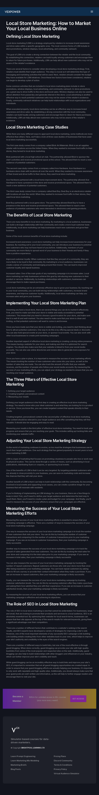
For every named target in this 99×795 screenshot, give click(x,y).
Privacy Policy (60, 769)
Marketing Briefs (19, 765)
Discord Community (63, 760)
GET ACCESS (78, 699)
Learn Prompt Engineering (23, 756)
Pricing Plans (60, 756)
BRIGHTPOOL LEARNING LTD (33, 748)
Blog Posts (16, 769)
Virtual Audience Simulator (66, 773)
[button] (92, 11)
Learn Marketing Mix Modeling (25, 760)
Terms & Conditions (63, 765)
